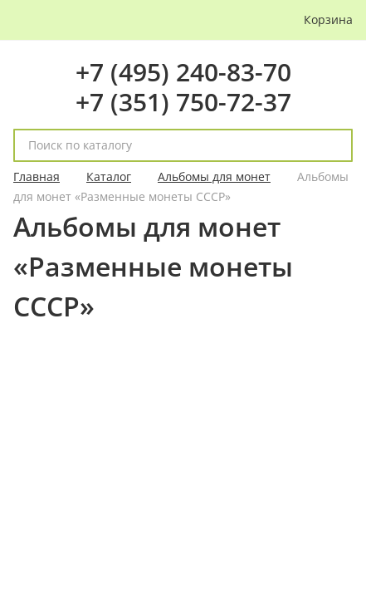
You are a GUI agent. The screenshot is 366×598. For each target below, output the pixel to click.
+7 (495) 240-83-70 (183, 72)
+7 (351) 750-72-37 (183, 102)
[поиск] (332, 145)
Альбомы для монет (214, 176)
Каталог (108, 176)
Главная (36, 176)
